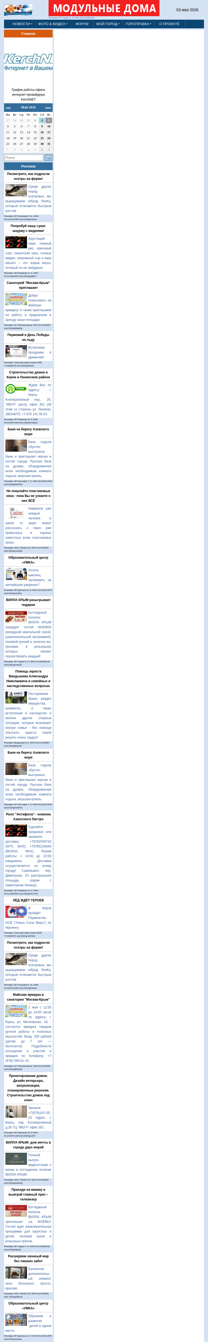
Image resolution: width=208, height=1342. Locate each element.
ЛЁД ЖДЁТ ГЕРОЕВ (28, 900)
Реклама (28, 166)
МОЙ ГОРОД (106, 24)
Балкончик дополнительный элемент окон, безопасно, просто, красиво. (28, 1278)
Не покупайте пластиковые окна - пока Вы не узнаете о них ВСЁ (28, 496)
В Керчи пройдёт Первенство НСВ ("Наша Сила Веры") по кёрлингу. (28, 917)
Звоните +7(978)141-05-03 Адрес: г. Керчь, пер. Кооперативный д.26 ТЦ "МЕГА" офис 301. (28, 1117)
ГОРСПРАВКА (137, 24)
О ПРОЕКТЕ (169, 24)
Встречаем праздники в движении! (39, 352)
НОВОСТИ (21, 24)
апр (8, 107)
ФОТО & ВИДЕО (51, 24)
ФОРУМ (82, 24)
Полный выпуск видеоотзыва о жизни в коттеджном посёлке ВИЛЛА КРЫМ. (28, 1164)
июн (48, 107)
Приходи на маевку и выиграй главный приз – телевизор (28, 1194)
